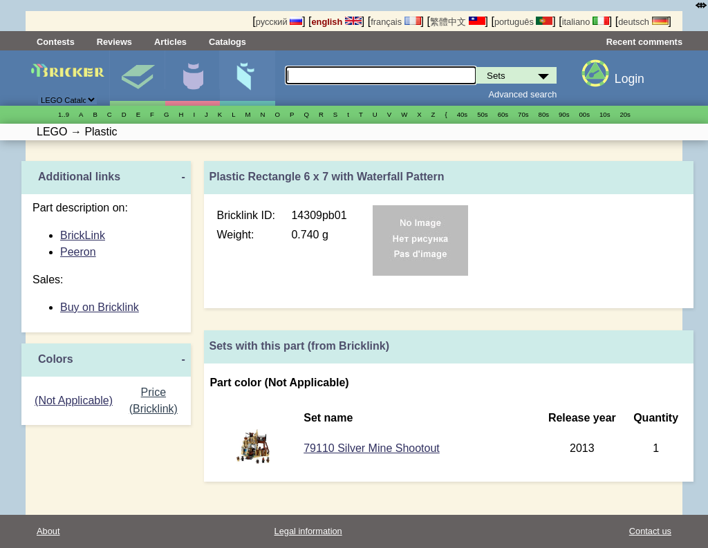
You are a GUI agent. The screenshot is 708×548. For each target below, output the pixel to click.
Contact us (650, 531)
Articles (170, 42)
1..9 (63, 114)
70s (523, 114)
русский (279, 22)
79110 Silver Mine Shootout (372, 448)
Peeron (78, 252)
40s (462, 114)
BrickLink (82, 235)
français (395, 22)
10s (604, 114)
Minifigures (192, 78)
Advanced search (523, 94)
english (337, 22)
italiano (585, 22)
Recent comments (644, 42)
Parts (247, 78)
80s (544, 114)
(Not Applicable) (74, 400)
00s (584, 114)
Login (629, 79)
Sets (137, 78)
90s (564, 114)
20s (625, 114)
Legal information (308, 531)
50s (482, 114)
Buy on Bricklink (99, 307)
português (523, 22)
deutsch (643, 22)
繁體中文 (457, 22)
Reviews (114, 42)
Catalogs (227, 42)
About (48, 531)
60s (503, 114)
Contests (56, 42)
